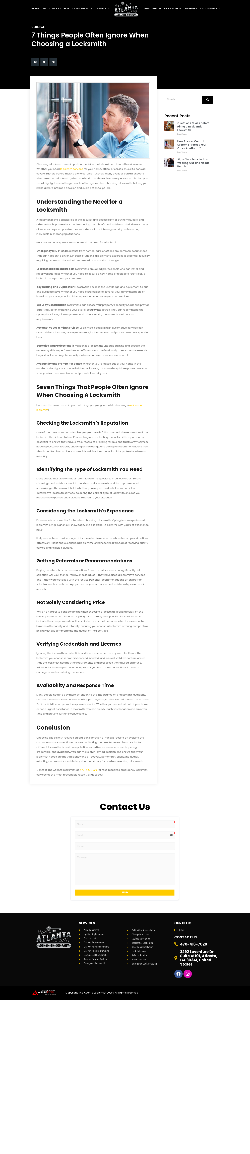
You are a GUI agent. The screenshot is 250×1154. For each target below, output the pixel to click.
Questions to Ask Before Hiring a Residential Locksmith (193, 126)
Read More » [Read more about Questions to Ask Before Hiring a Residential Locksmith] (182, 134)
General (38, 26)
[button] (35, 62)
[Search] (207, 100)
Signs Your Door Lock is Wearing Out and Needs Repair (193, 163)
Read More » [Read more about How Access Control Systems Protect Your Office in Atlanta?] (182, 152)
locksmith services (71, 169)
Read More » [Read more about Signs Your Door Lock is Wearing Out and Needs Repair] (182, 170)
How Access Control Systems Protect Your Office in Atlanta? (191, 144)
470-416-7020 (88, 770)
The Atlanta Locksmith (92, 992)
